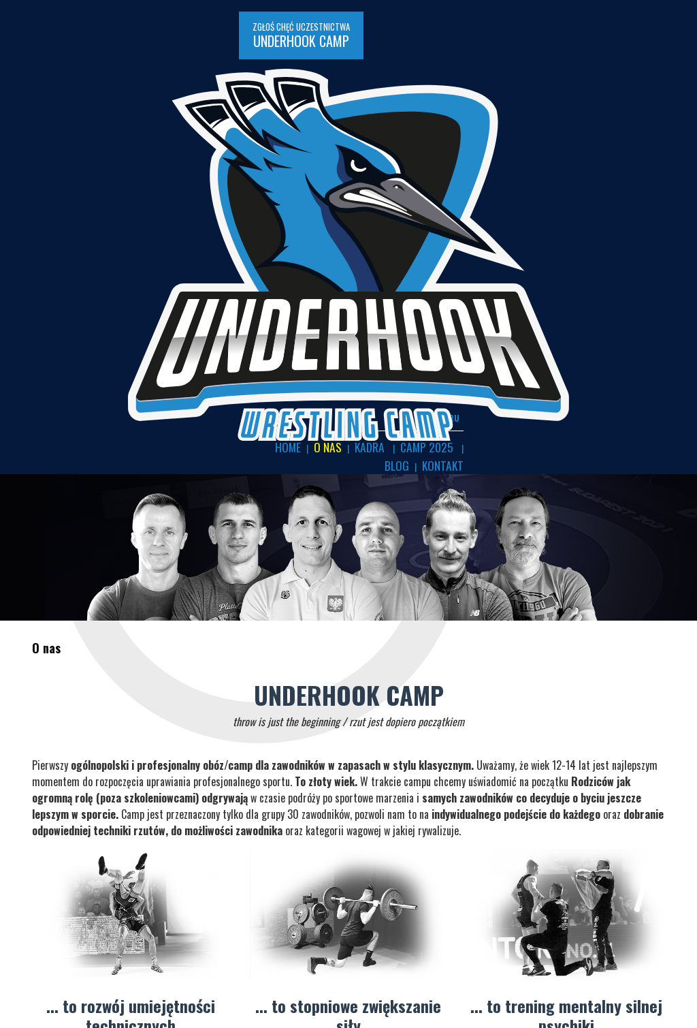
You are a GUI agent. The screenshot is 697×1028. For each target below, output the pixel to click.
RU (659, 47)
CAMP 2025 (602, 74)
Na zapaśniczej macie (80, 953)
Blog (647, 74)
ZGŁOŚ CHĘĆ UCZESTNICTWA (112, 24)
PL (615, 47)
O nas (517, 74)
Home (482, 74)
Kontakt (648, 89)
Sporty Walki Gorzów (79, 969)
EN (636, 47)
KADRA (553, 74)
